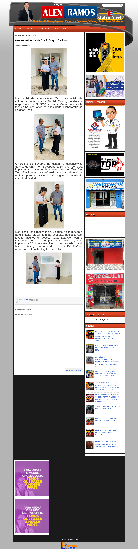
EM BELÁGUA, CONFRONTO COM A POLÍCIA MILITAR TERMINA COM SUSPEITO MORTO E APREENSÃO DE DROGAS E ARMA (107, 336)
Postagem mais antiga (73, 370)
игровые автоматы (23, 1)
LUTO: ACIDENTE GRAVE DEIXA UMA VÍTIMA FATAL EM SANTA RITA (106, 348)
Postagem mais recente (24, 370)
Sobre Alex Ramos (61, 29)
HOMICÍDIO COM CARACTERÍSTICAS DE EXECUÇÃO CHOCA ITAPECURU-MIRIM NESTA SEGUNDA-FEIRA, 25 (107, 361)
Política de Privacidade (44, 29)
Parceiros (30, 29)
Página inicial (18, 29)
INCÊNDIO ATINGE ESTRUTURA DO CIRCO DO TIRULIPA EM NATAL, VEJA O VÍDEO (106, 432)
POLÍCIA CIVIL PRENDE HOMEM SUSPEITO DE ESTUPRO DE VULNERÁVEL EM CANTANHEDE (107, 444)
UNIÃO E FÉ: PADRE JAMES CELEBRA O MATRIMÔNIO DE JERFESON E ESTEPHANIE (106, 373)
